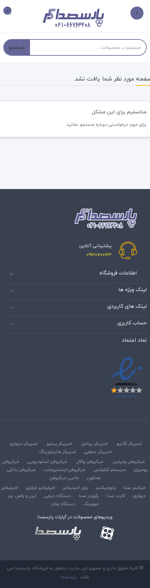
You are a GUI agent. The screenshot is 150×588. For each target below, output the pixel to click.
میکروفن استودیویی (47, 461)
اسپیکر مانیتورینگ (57, 452)
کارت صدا (116, 496)
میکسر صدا (134, 487)
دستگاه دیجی (57, 496)
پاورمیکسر (106, 487)
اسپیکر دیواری (24, 443)
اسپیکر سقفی (98, 452)
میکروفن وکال (89, 461)
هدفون (93, 478)
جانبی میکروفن (64, 478)
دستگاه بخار (63, 504)
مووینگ (90, 504)
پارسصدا (69, 577)
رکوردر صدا (89, 496)
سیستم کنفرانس (109, 469)
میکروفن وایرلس (128, 461)
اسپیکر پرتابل (94, 443)
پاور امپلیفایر (75, 487)
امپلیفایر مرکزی (40, 487)
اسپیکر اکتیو (129, 443)
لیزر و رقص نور (22, 496)
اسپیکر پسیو (59, 443)
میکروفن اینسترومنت (64, 469)
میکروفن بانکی (21, 469)
